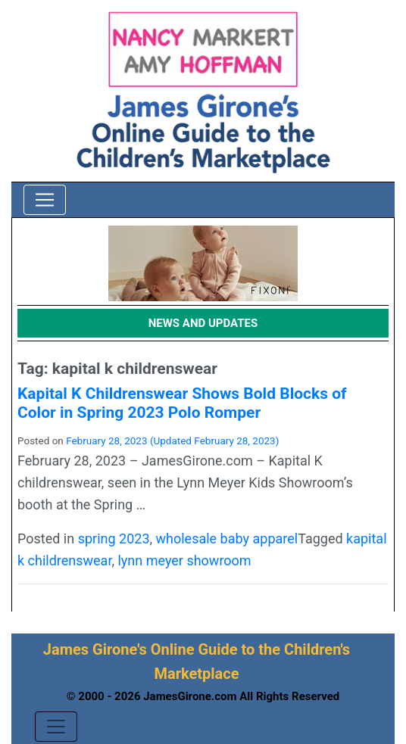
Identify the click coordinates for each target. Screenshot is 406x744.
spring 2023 (114, 538)
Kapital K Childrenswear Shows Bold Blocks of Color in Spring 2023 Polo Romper (182, 403)
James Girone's (95, 649)
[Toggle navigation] (44, 200)
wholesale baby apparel (227, 538)
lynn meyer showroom (184, 560)
